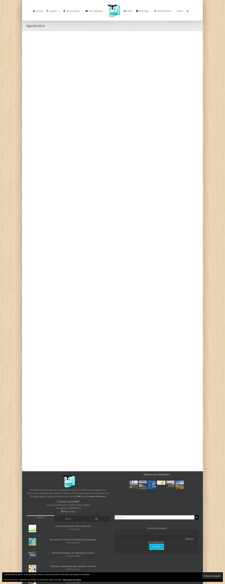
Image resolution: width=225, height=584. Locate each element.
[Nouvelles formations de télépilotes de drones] (32, 555)
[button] (188, 10)
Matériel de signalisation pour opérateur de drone (73, 566)
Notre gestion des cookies (72, 580)
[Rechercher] (154, 517)
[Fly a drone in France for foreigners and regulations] (32, 542)
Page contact (70, 511)
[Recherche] (196, 517)
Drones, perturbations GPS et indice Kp (73, 526)
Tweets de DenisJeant (156, 528)
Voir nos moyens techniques (93, 496)
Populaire (40, 517)
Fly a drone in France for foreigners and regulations (73, 539)
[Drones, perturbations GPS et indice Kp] (32, 528)
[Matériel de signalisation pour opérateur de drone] (32, 568)
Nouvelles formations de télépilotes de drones (73, 553)
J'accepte (157, 546)
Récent (68, 519)
